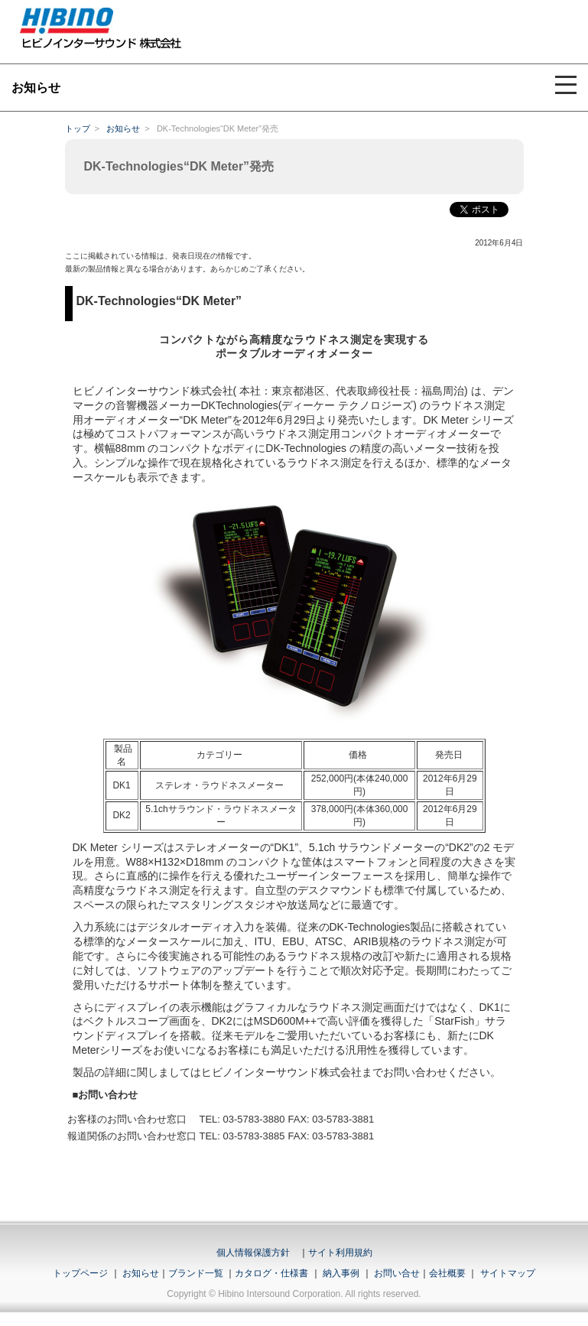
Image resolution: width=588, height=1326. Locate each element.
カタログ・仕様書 (271, 1273)
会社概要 (447, 1273)
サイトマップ (507, 1273)
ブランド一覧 (195, 1273)
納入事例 (339, 1273)
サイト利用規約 (340, 1252)
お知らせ (123, 128)
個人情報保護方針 (253, 1252)
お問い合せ (397, 1273)
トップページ (80, 1273)
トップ (77, 128)
